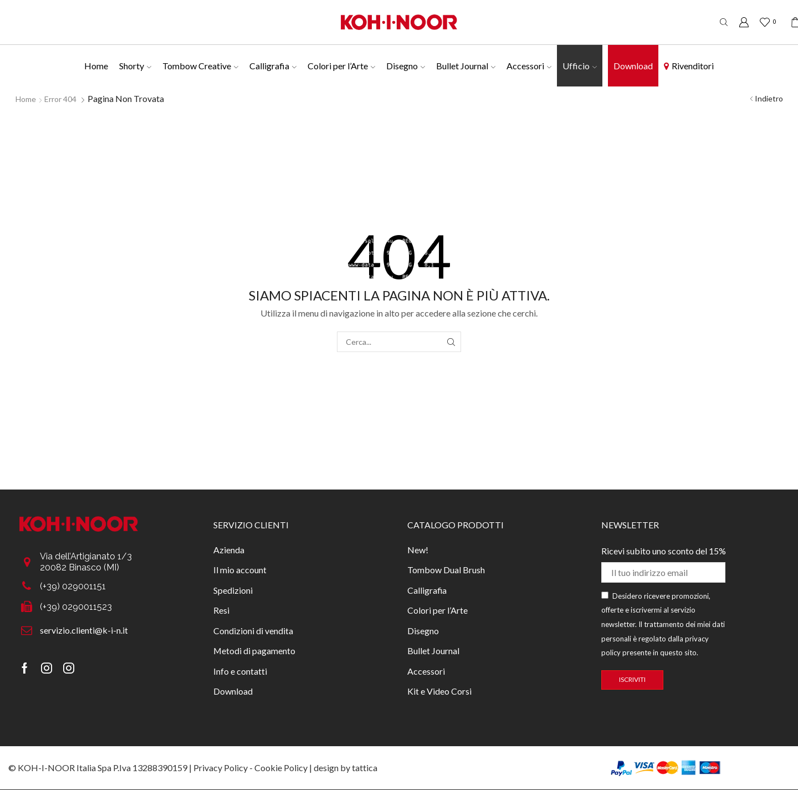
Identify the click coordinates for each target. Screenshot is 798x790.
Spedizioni (233, 590)
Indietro (769, 98)
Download (633, 65)
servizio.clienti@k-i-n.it (84, 630)
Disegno (405, 65)
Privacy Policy (220, 767)
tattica (364, 767)
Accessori (529, 65)
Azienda (228, 549)
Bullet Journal (465, 65)
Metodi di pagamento (254, 650)
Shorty (135, 65)
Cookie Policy (281, 767)
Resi (221, 610)
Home (96, 65)
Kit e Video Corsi (439, 691)
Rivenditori (689, 65)
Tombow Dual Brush (446, 569)
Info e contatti (240, 671)
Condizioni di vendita (253, 630)
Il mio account (240, 569)
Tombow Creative (200, 65)
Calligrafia (272, 65)
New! (417, 549)
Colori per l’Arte (341, 65)
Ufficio (579, 65)
